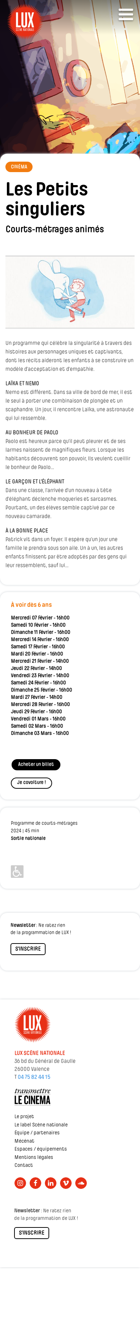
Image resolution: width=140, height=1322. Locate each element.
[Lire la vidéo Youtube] (70, 292)
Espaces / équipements (40, 1149)
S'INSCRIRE (28, 949)
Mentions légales (33, 1157)
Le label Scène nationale (41, 1125)
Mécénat (24, 1141)
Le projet (24, 1117)
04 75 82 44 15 (34, 1077)
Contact (23, 1165)
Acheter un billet (36, 764)
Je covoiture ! (31, 782)
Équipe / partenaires (37, 1133)
